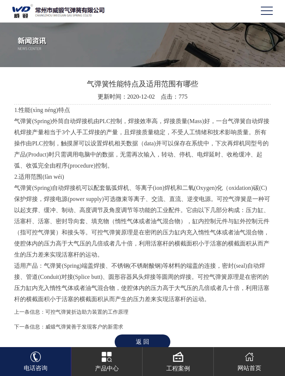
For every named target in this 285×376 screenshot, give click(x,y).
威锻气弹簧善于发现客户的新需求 (84, 327)
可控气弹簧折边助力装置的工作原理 (86, 312)
